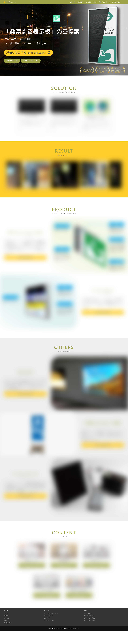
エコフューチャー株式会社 (61, 628)
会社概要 (6, 618)
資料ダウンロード (89, 615)
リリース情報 (88, 613)
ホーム (6, 613)
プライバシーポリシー (90, 618)
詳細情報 (28, 52)
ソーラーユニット (49, 620)
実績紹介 (12, 61)
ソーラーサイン (48, 615)
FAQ (5, 620)
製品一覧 (46, 610)
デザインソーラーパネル (51, 613)
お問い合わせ (30, 61)
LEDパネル (47, 618)
